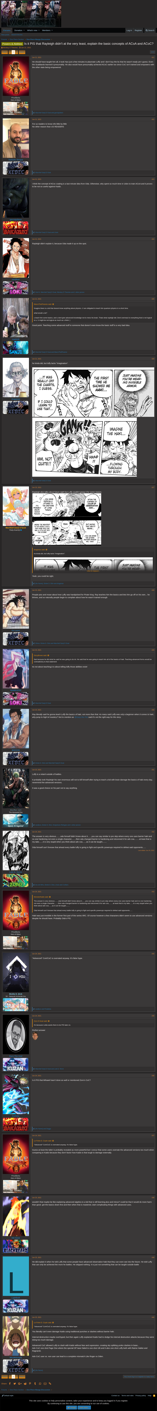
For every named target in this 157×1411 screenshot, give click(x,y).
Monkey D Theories (10, 48)
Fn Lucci (16, 630)
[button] (24, 30)
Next (21, 52)
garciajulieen (16, 219)
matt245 (16, 339)
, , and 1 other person (59, 292)
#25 (153, 299)
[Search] (150, 30)
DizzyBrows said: (40, 655)
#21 (153, 57)
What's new (32, 30)
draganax (15, 399)
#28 (153, 590)
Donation (18, 30)
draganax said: (39, 550)
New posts (5, 35)
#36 (153, 1076)
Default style (7, 1396)
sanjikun (16, 279)
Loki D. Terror (15, 872)
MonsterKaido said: (41, 897)
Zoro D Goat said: (40, 1021)
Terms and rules (127, 1396)
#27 (153, 487)
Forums (6, 30)
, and (49, 583)
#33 (153, 892)
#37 (153, 1135)
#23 (153, 179)
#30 (153, 710)
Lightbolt (16, 1297)
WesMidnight (16, 1357)
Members (46, 30)
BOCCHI (16, 750)
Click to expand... (93, 571)
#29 (153, 650)
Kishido (15, 1116)
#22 (153, 119)
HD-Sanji (16, 1238)
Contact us (115, 1396)
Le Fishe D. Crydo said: (43, 1141)
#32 (153, 832)
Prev (5, 52)
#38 (153, 1197)
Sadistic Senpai (16, 160)
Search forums (17, 35)
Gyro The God (15, 1056)
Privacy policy (141, 1396)
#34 (153, 954)
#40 (153, 1317)
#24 (153, 239)
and (49, 113)
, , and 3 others (51, 885)
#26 (153, 359)
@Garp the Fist (81, 717)
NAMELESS (15, 690)
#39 (153, 1257)
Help (149, 1396)
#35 (153, 1016)
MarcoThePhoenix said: (43, 304)
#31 (153, 770)
